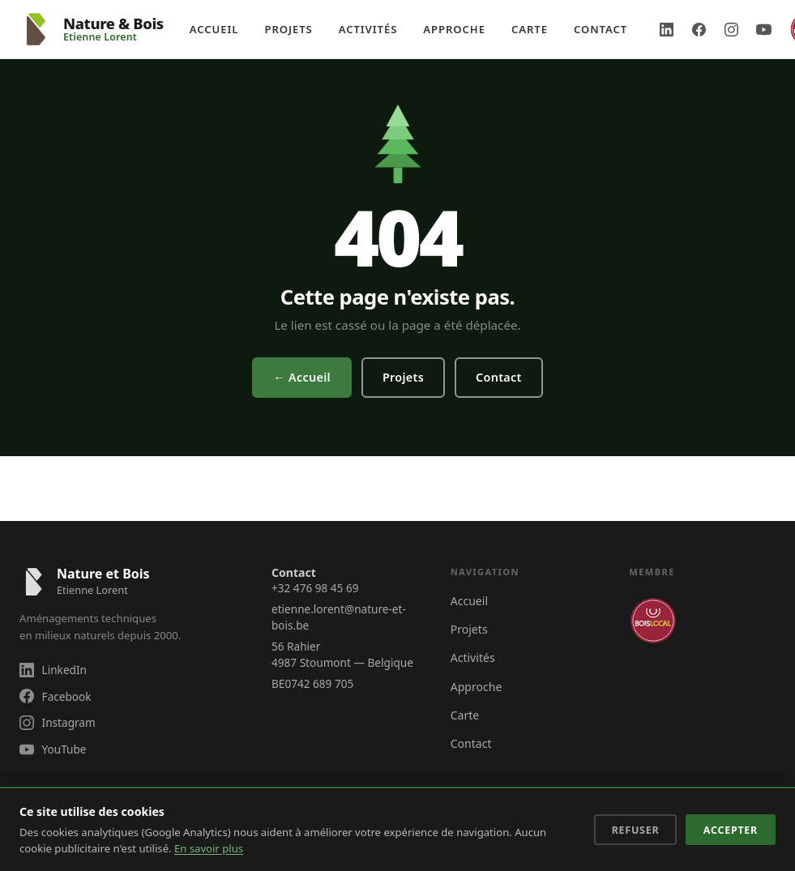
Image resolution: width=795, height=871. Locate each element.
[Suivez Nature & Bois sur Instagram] (129, 722)
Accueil (214, 29)
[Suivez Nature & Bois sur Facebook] (129, 696)
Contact (600, 29)
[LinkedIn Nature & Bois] (666, 29)
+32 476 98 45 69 (314, 588)
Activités (368, 29)
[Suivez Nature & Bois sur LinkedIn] (129, 669)
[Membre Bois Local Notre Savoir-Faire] (653, 620)
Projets (288, 29)
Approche (454, 29)
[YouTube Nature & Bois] (763, 29)
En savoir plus (208, 848)
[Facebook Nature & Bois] (699, 29)
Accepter (730, 830)
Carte (529, 29)
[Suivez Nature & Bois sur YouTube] (129, 749)
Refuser (636, 830)
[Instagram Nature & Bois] (731, 29)
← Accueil (302, 377)
